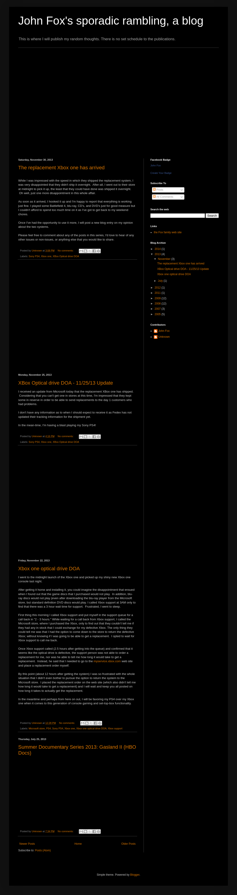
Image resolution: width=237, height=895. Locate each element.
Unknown (164, 336)
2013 (158, 254)
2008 (158, 303)
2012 (158, 287)
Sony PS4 (34, 256)
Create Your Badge (161, 173)
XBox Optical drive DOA (66, 256)
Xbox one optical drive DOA (49, 568)
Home (78, 843)
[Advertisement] (51, 99)
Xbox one (46, 256)
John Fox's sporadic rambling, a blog (111, 20)
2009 (158, 298)
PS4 (48, 728)
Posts (158, 189)
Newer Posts (27, 843)
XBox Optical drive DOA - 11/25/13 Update (65, 383)
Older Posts (128, 843)
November (164, 259)
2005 (158, 314)
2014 (158, 249)
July (161, 280)
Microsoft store (37, 728)
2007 (158, 308)
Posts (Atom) (43, 850)
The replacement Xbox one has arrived (61, 167)
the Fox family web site (168, 232)
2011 (158, 292)
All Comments (163, 196)
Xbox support (115, 728)
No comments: (66, 250)
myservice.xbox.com (107, 661)
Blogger (134, 874)
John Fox (155, 165)
